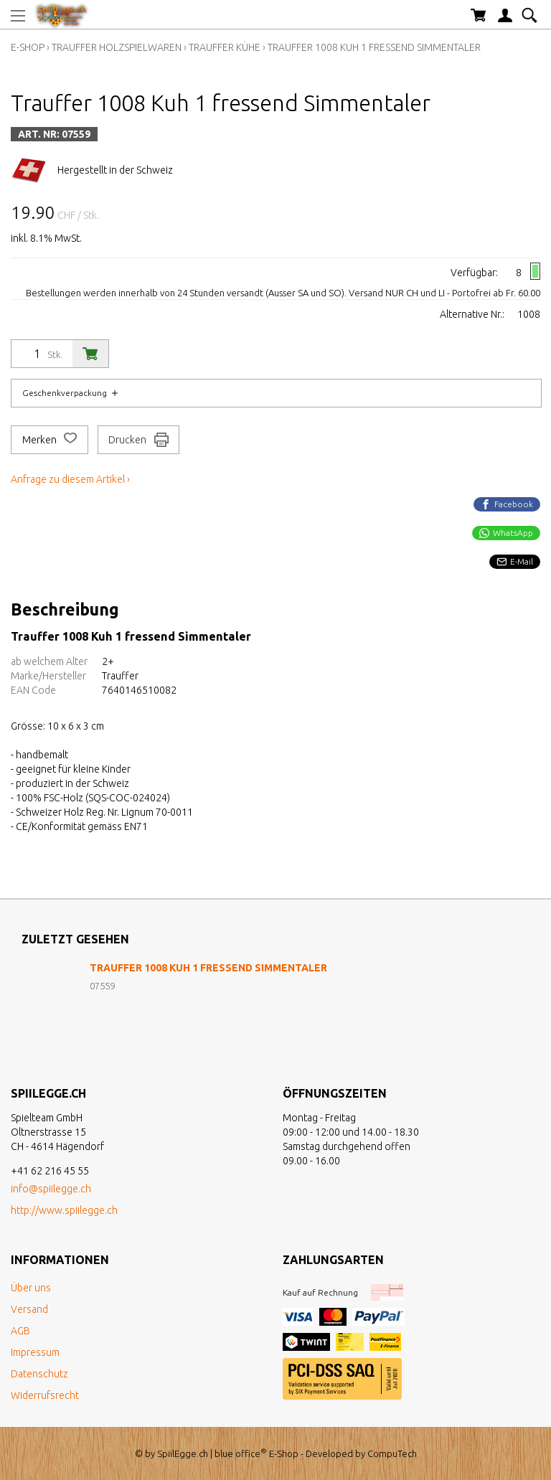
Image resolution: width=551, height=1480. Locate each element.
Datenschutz (39, 1374)
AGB (20, 1331)
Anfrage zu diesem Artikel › (70, 479)
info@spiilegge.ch (51, 1188)
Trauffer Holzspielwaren (117, 47)
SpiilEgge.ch (182, 1453)
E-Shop (27, 47)
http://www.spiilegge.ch (64, 1210)
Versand (29, 1309)
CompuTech (392, 1453)
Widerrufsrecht (45, 1395)
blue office (241, 1453)
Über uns (31, 1287)
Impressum (35, 1352)
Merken (49, 439)
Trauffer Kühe (224, 47)
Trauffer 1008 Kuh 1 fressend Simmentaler (374, 47)
